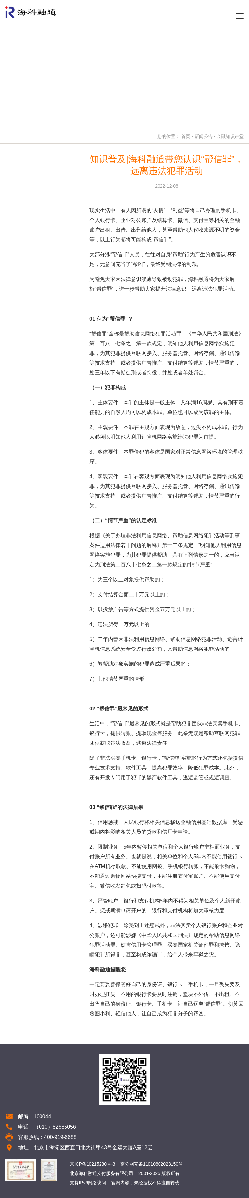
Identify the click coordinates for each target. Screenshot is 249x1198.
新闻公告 (204, 136)
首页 (185, 136)
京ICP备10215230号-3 (92, 1164)
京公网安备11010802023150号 (151, 1164)
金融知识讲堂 (230, 136)
